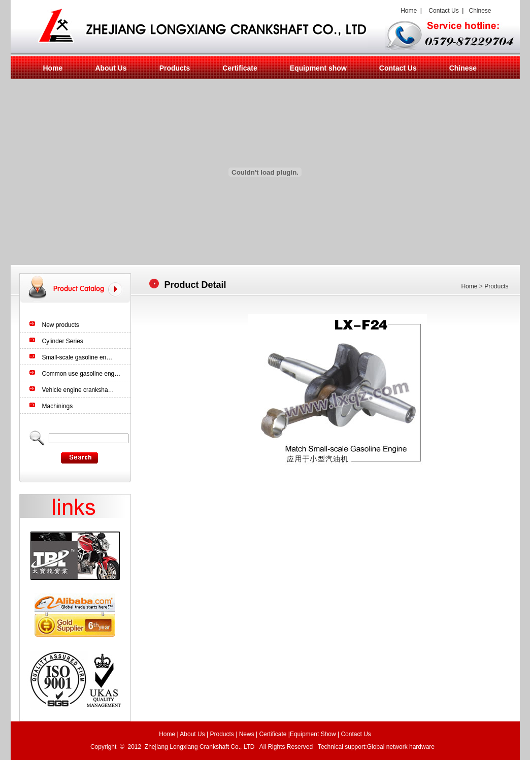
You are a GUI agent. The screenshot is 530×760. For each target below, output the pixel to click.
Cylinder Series (62, 341)
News (246, 734)
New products (60, 324)
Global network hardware (402, 746)
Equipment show (318, 68)
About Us (110, 68)
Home (407, 10)
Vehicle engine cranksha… (78, 389)
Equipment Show (313, 734)
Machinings (57, 406)
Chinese (480, 10)
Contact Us (443, 10)
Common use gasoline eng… (81, 373)
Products (174, 68)
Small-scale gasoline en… (77, 357)
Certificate (239, 68)
